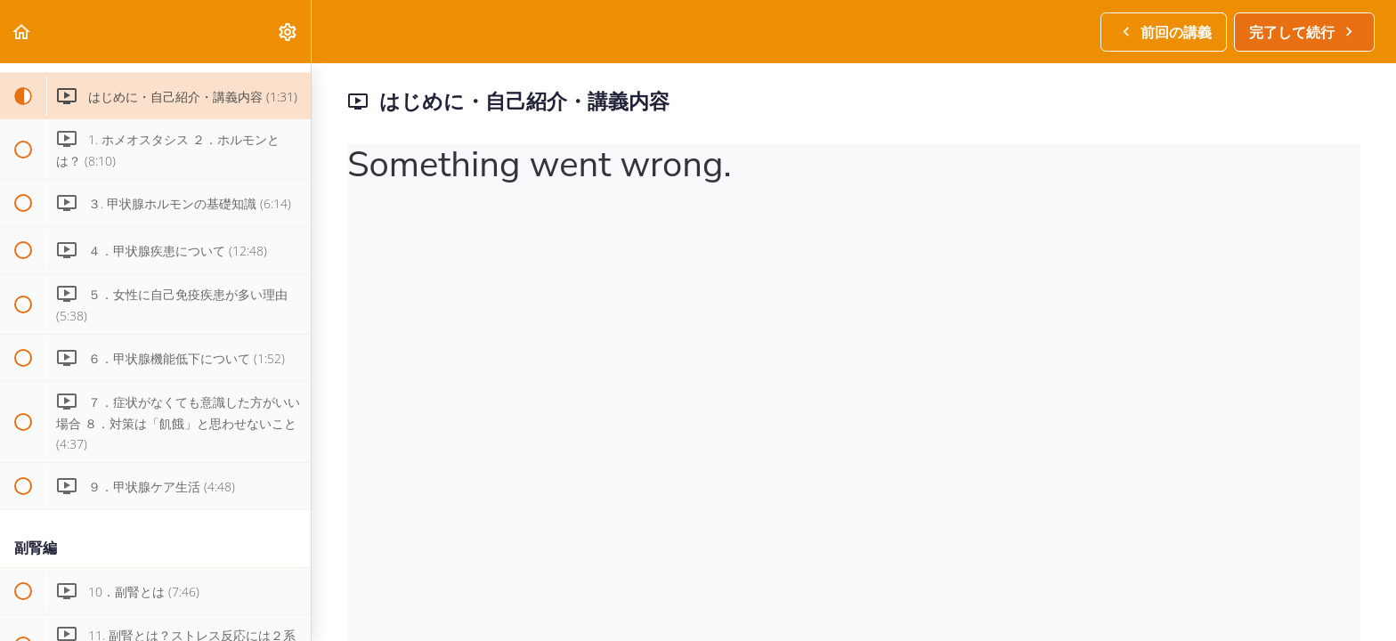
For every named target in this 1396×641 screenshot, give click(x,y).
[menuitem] (288, 31)
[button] (22, 31)
